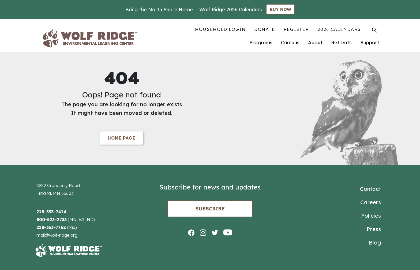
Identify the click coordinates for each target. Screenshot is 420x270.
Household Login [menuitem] (220, 29)
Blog (375, 242)
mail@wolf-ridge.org (56, 235)
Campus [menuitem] (290, 42)
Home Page (121, 138)
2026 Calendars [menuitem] (339, 29)
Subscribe (210, 209)
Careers (370, 202)
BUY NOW (280, 9)
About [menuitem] (315, 42)
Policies (371, 215)
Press (374, 229)
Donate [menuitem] (264, 29)
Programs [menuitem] (260, 42)
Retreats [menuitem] (341, 42)
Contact (370, 188)
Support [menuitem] (369, 42)
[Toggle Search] (374, 30)
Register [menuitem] (296, 29)
